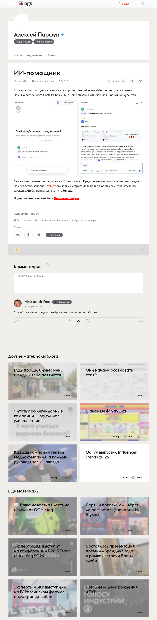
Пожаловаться (44, 41)
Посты (18, 55)
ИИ (37, 220)
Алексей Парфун (36, 35)
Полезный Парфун (66, 198)
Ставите (51, 186)
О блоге (51, 55)
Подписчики (34, 55)
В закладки (54, 235)
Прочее (35, 214)
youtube (28, 220)
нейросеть (77, 220)
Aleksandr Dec (37, 301)
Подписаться (23, 41)
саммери (91, 220)
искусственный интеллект (55, 220)
